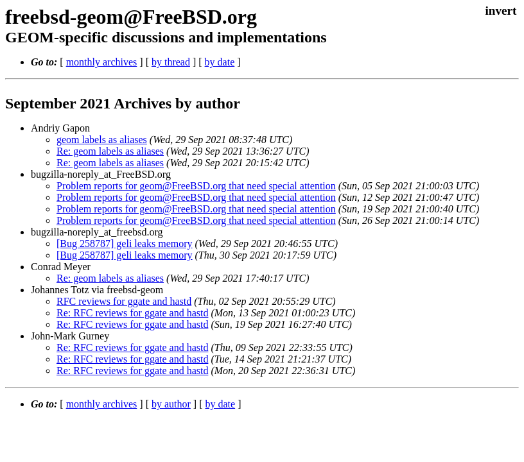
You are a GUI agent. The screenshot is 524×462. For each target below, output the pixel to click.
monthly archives (101, 61)
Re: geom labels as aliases (110, 151)
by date (220, 61)
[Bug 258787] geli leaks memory (125, 243)
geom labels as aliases (102, 139)
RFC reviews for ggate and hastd (124, 301)
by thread (171, 61)
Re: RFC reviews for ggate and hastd (132, 312)
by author (171, 403)
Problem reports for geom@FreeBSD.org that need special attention (196, 185)
